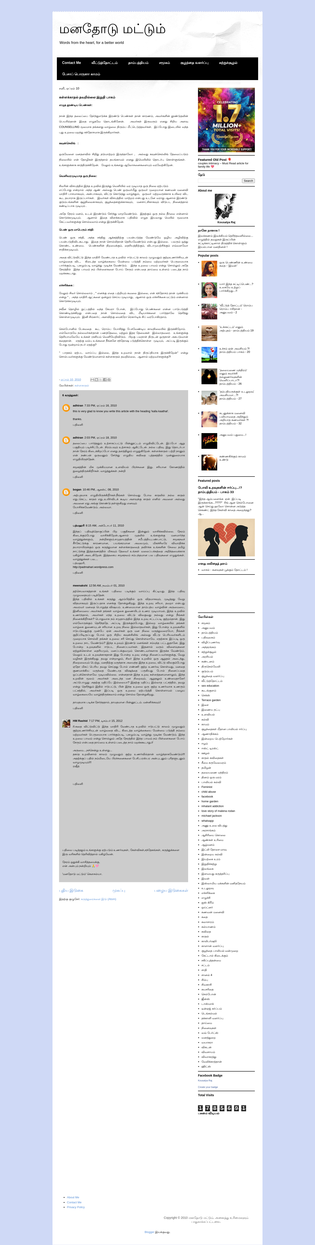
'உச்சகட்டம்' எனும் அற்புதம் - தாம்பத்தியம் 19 (236, 328)
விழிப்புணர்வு (210, 642)
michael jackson (211, 815)
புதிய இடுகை (71, 890)
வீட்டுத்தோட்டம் (104, 63)
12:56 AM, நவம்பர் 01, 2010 (106, 585)
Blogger (149, 1232)
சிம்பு (204, 979)
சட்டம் (205, 965)
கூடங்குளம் (208, 690)
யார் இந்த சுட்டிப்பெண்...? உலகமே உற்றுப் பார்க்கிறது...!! (236, 287)
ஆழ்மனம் (207, 844)
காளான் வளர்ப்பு (212, 946)
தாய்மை (206, 1023)
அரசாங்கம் (208, 830)
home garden (209, 801)
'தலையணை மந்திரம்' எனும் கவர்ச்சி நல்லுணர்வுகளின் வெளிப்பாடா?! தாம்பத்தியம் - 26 (233, 377)
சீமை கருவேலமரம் (213, 762)
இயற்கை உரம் (210, 859)
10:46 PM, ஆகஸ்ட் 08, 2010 (101, 489)
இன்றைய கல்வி (211, 854)
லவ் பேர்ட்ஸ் (209, 1032)
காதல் (205, 936)
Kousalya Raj (205, 1080)
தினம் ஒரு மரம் (211, 777)
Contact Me (71, 63)
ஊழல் (205, 753)
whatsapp (207, 820)
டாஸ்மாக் (207, 1003)
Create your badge (208, 1087)
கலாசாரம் (207, 922)
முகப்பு (118, 890)
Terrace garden (210, 700)
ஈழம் (204, 743)
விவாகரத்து (208, 1056)
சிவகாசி (206, 984)
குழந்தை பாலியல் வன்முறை (219, 950)
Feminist (206, 787)
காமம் (205, 724)
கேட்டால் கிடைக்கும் (214, 955)
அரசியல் (207, 656)
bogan (77, 489)
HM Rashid (80, 720)
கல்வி (205, 719)
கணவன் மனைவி (212, 912)
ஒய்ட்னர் (207, 907)
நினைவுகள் (208, 1028)
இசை (204, 705)
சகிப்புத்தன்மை (211, 960)
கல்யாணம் (208, 926)
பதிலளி (78, 424)
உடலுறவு (207, 888)
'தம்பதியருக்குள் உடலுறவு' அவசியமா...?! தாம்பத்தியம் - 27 (236, 395)
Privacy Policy (76, 1207)
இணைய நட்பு (210, 709)
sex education (210, 685)
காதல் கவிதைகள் (212, 758)
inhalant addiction (212, 806)
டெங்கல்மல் (209, 1013)
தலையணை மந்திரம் (214, 772)
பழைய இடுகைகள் (171, 890)
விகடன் (206, 1047)
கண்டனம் (207, 661)
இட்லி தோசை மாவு (214, 849)
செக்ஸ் (205, 695)
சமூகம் (164, 63)
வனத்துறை (208, 1037)
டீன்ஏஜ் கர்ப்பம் (211, 1008)
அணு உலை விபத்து (214, 825)
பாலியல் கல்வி (211, 782)
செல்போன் (208, 994)
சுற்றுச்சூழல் (228, 63)
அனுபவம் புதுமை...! (232, 434)
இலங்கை (207, 868)
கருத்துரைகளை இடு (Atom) (98, 899)
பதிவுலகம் (208, 637)
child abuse (208, 791)
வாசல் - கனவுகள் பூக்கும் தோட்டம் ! (224, 569)
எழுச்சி (205, 897)
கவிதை (206, 931)
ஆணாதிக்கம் (209, 734)
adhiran (78, 405)
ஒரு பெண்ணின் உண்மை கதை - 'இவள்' (235, 264)
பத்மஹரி (78, 525)
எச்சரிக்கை (208, 893)
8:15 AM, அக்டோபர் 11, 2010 (105, 525)
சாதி (204, 970)
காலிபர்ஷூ (209, 941)
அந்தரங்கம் (208, 647)
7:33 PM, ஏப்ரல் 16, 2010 (100, 405)
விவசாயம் (208, 1052)
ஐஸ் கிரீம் (207, 902)
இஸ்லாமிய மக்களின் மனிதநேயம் (223, 883)
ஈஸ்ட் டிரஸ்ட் (210, 748)
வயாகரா (207, 1042)
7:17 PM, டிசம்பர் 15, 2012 (105, 720)
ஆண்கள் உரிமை (212, 840)
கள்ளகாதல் (82, 385)
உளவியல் (208, 714)
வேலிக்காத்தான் (211, 1061)
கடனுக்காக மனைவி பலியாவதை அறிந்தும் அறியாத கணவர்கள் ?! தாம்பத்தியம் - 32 (233, 418)
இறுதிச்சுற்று (209, 864)
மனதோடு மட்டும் (112, 28)
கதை (204, 917)
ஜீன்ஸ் (205, 999)
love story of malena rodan (218, 811)
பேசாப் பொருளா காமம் (81, 74)
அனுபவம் (208, 627)
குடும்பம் (207, 671)
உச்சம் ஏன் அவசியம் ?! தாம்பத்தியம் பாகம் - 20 (234, 350)
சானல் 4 (206, 975)
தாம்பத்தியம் (138, 63)
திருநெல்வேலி (210, 666)
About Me (73, 1197)
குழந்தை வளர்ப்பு (194, 63)
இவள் (205, 878)
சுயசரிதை (207, 989)
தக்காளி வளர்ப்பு (212, 1018)
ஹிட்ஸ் (206, 1066)
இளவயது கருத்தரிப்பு (215, 873)
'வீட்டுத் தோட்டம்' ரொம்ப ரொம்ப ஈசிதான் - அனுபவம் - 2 (236, 309)
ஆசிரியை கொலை (213, 835)
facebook (207, 796)
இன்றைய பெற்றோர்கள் (217, 738)
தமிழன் (206, 767)
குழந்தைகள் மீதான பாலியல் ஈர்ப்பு (224, 729)
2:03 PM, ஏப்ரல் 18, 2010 (100, 437)
